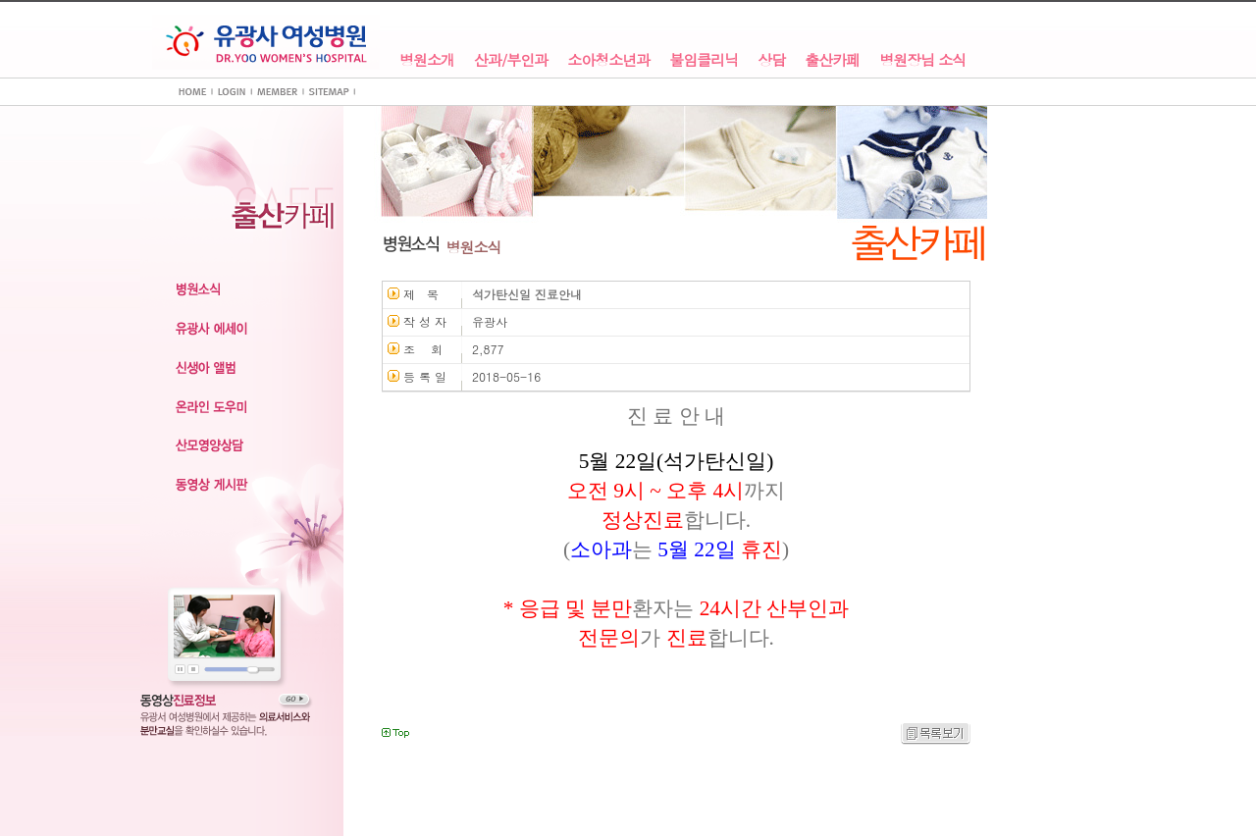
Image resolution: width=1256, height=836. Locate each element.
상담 (771, 60)
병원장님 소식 (922, 60)
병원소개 (426, 60)
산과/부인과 (511, 60)
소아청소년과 (608, 60)
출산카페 (832, 60)
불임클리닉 (703, 60)
